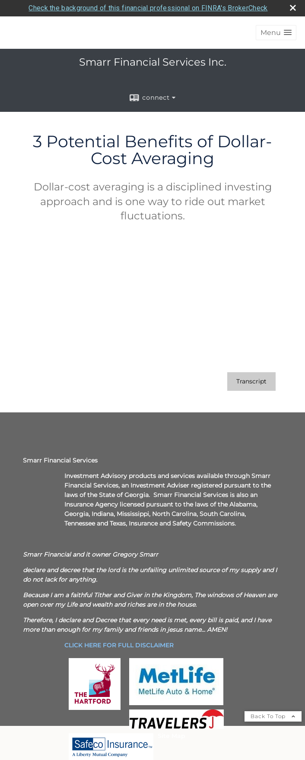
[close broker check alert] (292, 7)
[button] (276, 32)
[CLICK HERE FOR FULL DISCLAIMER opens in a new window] (119, 645)
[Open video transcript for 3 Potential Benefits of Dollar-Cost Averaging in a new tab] (251, 381)
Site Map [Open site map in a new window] (171, 736)
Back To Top (273, 716)
